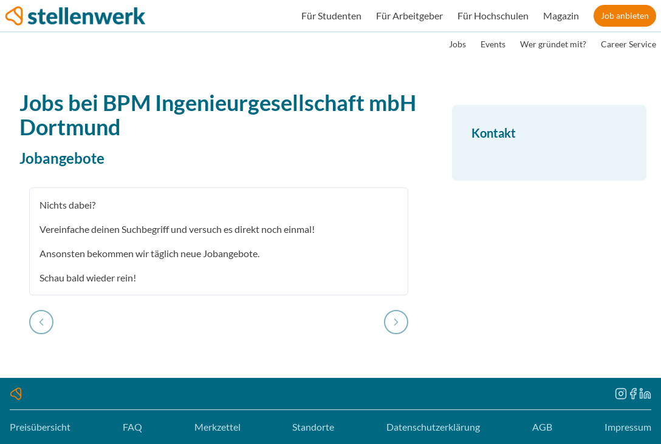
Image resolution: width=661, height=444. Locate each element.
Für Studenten (331, 15)
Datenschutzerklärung (433, 426)
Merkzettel (217, 426)
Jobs (457, 44)
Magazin (561, 15)
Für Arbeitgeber (409, 15)
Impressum (627, 426)
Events (493, 44)
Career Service (628, 44)
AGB (542, 426)
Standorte (313, 426)
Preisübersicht (40, 426)
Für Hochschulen (493, 15)
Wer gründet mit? (553, 44)
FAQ (132, 426)
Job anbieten (625, 15)
